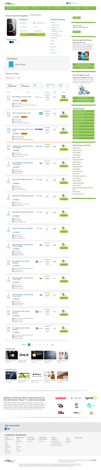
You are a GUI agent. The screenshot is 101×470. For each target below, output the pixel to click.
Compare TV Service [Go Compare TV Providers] (83, 97)
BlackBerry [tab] (53, 37)
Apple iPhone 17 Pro (56, 29)
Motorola (18, 446)
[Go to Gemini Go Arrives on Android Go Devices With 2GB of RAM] (12, 355)
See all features (32, 34)
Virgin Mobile (8, 446)
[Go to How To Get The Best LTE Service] (11, 375)
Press (76, 3)
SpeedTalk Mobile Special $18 (23, 212)
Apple (17, 439)
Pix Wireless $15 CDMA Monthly (20, 262)
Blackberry (67, 441)
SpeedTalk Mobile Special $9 (22, 228)
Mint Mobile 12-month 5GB (21, 97)
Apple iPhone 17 (55, 27)
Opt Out (94, 460)
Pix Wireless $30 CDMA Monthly (20, 328)
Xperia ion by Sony (77, 150)
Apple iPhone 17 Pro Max (57, 31)
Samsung (18, 450)
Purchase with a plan (35, 15)
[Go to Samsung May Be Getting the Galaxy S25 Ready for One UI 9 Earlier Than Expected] (24, 355)
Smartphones (54, 439)
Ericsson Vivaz (76, 191)
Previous (24, 344)
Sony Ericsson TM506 (79, 120)
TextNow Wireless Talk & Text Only (22, 130)
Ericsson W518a (77, 148)
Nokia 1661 (76, 135)
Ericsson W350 (76, 169)
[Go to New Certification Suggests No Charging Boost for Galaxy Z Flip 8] (50, 355)
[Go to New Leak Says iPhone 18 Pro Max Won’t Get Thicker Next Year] (37, 355)
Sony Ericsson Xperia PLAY (79, 176)
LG (17, 445)
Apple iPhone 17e (55, 25)
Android (67, 439)
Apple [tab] (52, 22)
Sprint (6, 443)
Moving (85, 8)
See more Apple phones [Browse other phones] (56, 35)
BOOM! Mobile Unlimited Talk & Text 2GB (22, 295)
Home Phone (35, 8)
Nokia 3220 (76, 126)
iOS (66, 443)
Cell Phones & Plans (11, 8)
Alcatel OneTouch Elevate (80, 111)
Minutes (9, 84)
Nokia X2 (76, 138)
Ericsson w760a (76, 164)
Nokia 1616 (76, 129)
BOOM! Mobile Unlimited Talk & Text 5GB (22, 163)
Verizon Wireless (8, 439)
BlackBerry (18, 441)
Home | (60, 460)
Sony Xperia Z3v (77, 155)
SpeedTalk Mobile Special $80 (23, 196)
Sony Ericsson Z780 (79, 117)
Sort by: (61, 84)
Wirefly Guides (78, 437)
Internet (49, 8)
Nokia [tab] (52, 49)
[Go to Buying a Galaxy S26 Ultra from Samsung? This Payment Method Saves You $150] (63, 355)
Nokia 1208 (76, 132)
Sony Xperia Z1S (77, 185)
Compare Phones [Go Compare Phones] (83, 67)
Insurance (68, 8)
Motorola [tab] (53, 46)
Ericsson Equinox (77, 162)
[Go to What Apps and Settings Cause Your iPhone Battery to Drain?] (62, 375)
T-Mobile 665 (77, 123)
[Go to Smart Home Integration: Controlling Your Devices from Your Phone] (49, 375)
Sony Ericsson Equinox (78, 183)
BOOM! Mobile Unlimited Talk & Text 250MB (22, 245)
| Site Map (89, 460)
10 (47, 344)
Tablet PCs (29, 441)
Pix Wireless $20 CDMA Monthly (20, 312)
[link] (10, 78)
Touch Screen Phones (56, 443)
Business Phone (24, 8)
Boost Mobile (8, 452)
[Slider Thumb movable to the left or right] (7, 87)
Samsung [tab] (53, 52)
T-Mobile (7, 445)
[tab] (60, 28)
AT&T (6, 441)
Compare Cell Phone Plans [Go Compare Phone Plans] (83, 64)
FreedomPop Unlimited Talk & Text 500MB (22, 147)
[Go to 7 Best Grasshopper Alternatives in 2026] (23, 375)
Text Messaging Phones (56, 445)
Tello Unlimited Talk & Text (21, 113)
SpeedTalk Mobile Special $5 (22, 179)
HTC (17, 443)
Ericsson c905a (76, 152)
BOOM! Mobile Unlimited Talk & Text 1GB (22, 278)
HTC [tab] (52, 40)
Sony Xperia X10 (77, 178)
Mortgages (77, 8)
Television (41, 441)
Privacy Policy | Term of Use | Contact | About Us (74, 460)
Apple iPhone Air (55, 33)
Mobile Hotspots (31, 439)
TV (43, 8)
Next (52, 344)
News (72, 3)
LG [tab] (52, 43)
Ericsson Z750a (76, 157)
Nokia (17, 448)
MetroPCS (7, 450)
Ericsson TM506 (77, 180)
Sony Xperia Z (76, 173)
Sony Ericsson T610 (79, 114)
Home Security (58, 8)
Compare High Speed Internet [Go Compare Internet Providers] (83, 100)
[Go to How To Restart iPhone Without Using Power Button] (36, 375)
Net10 (6, 448)
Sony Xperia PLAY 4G (78, 193)
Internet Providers (43, 439)
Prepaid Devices (54, 441)
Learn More (76, 17)
